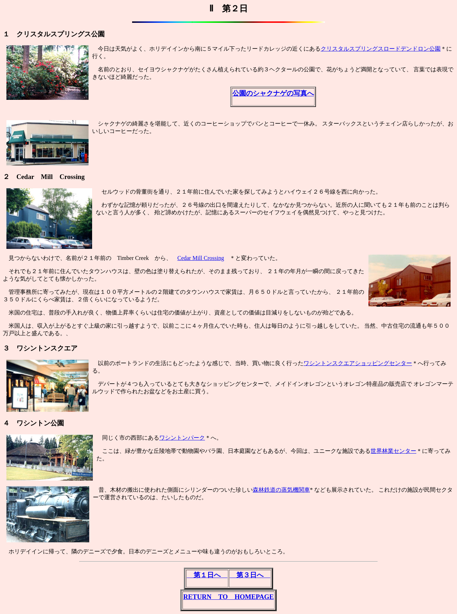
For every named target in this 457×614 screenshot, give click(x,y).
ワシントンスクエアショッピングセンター (357, 363)
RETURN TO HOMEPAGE (228, 596)
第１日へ (207, 575)
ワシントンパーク (182, 438)
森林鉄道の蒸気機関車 (281, 490)
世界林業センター (393, 451)
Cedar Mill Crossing (200, 258)
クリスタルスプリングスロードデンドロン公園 (381, 49)
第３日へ (250, 575)
